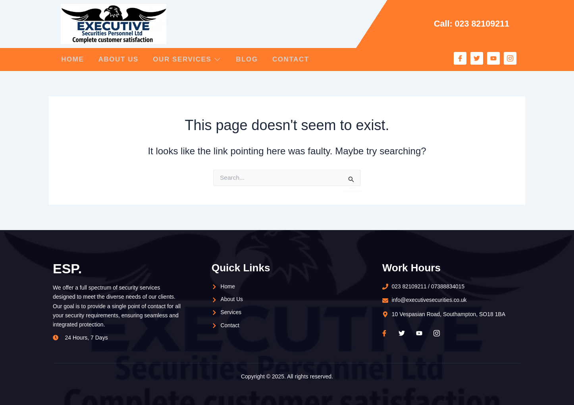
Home (72, 59)
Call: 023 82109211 (471, 24)
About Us (120, 59)
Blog (252, 59)
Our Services (190, 59)
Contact (297, 59)
